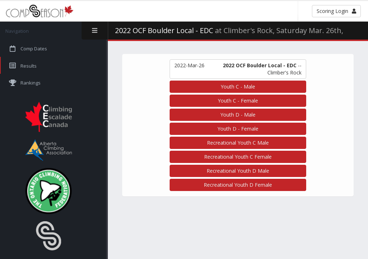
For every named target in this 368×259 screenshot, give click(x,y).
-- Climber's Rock (237, 69)
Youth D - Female (237, 128)
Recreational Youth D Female (238, 184)
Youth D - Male (238, 114)
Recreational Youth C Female (238, 156)
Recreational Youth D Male (238, 170)
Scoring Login (336, 11)
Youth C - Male (238, 86)
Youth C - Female (238, 100)
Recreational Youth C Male (238, 142)
